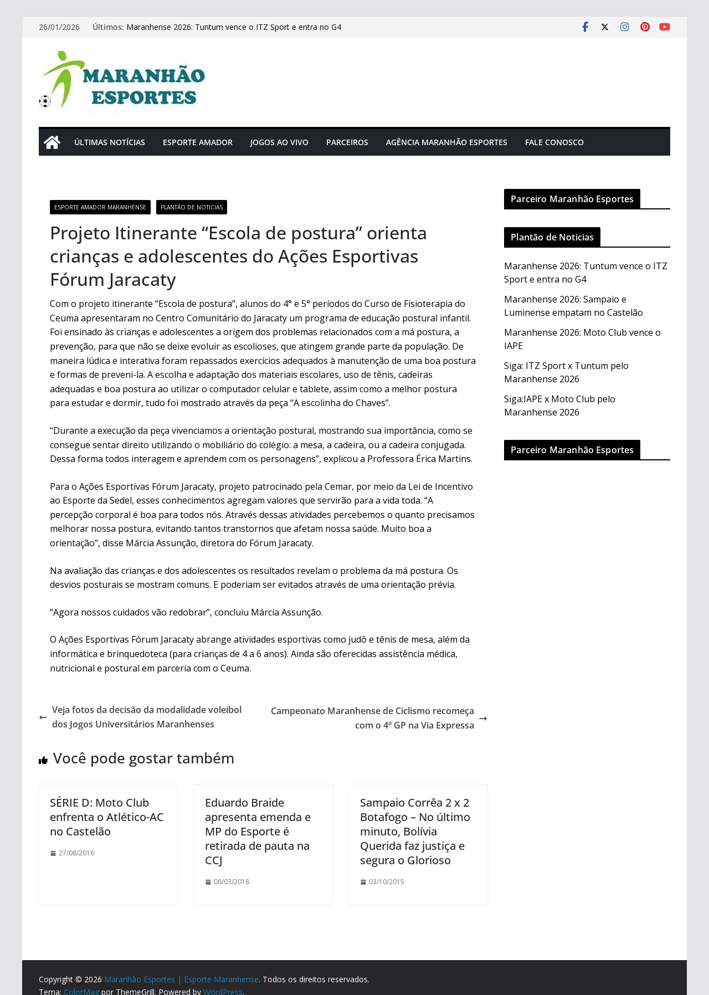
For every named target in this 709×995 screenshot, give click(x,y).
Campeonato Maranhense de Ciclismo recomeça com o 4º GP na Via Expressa (379, 718)
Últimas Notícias (109, 142)
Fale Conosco (554, 142)
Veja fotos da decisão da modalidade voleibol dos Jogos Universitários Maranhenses (140, 717)
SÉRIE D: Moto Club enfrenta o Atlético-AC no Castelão (107, 817)
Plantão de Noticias (192, 207)
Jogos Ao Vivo (279, 142)
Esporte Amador (198, 142)
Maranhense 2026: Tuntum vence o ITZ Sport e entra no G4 (233, 27)
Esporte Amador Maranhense (100, 207)
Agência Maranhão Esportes (446, 142)
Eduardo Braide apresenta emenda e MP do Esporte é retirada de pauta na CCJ (258, 831)
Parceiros (347, 142)
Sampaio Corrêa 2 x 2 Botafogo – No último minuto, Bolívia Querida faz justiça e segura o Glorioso (415, 831)
